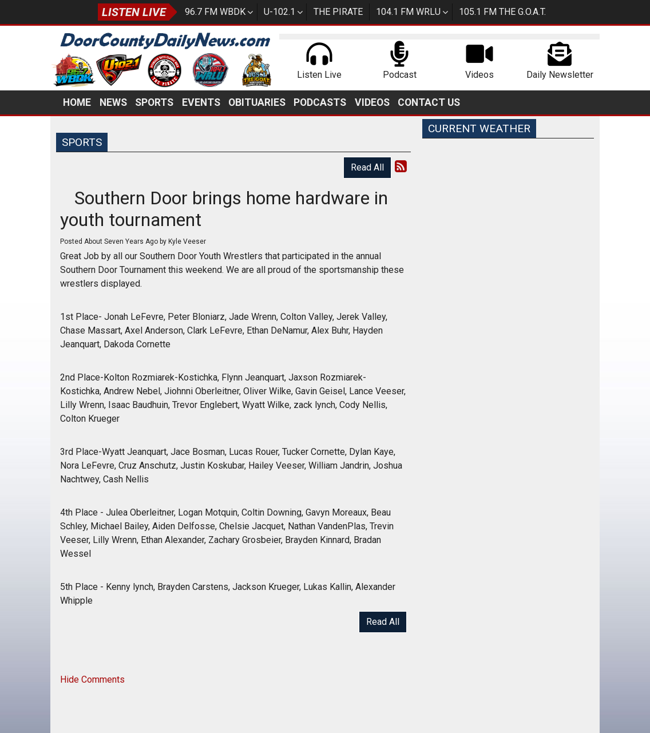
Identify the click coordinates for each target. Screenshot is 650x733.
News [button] (113, 102)
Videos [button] (372, 102)
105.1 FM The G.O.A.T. (502, 11)
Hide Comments (92, 679)
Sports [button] (154, 102)
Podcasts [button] (320, 102)
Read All (367, 167)
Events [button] (201, 102)
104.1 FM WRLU (408, 11)
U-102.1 (279, 11)
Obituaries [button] (257, 102)
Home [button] (77, 102)
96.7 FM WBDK (215, 11)
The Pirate (338, 11)
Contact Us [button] (429, 102)
